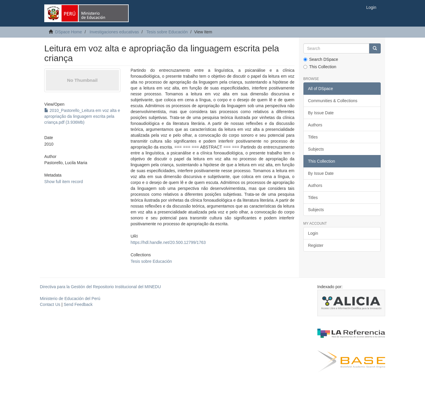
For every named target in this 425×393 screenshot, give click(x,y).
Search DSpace (320, 59)
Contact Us (50, 304)
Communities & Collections (332, 100)
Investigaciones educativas (114, 32)
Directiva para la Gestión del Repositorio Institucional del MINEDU (100, 286)
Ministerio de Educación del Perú (70, 298)
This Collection (319, 66)
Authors (315, 125)
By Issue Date (321, 112)
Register (315, 245)
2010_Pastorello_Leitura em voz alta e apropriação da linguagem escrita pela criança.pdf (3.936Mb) (82, 116)
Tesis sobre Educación (167, 32)
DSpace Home (68, 32)
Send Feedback (78, 304)
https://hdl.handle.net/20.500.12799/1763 (168, 242)
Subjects (316, 149)
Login (313, 233)
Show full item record (63, 181)
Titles (313, 137)
